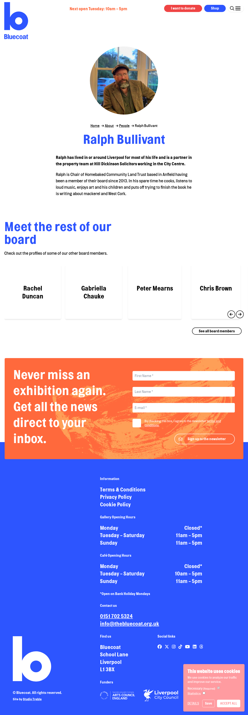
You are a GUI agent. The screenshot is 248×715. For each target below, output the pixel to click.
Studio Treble (32, 698)
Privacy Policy (116, 496)
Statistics (194, 694)
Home (95, 125)
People (124, 125)
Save (208, 703)
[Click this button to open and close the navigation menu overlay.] (238, 7)
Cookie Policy (115, 503)
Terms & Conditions (123, 488)
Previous (231, 313)
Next (240, 313)
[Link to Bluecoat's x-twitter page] (167, 645)
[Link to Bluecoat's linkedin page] (195, 645)
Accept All (228, 703)
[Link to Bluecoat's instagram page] (174, 645)
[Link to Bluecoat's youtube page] (188, 645)
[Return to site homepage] (16, 20)
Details (193, 703)
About (109, 125)
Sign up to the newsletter (207, 438)
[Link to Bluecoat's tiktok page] (180, 645)
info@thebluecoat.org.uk (129, 622)
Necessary (201, 688)
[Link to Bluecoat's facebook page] (160, 645)
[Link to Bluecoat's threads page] (201, 645)
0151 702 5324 (116, 615)
